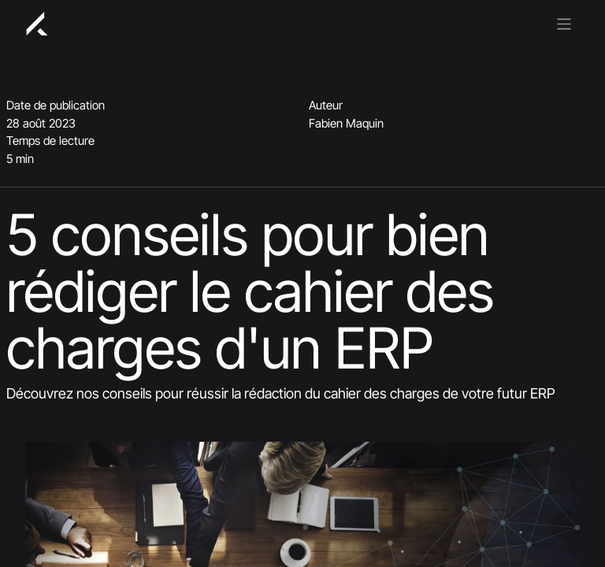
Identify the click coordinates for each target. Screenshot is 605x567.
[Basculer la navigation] (564, 22)
